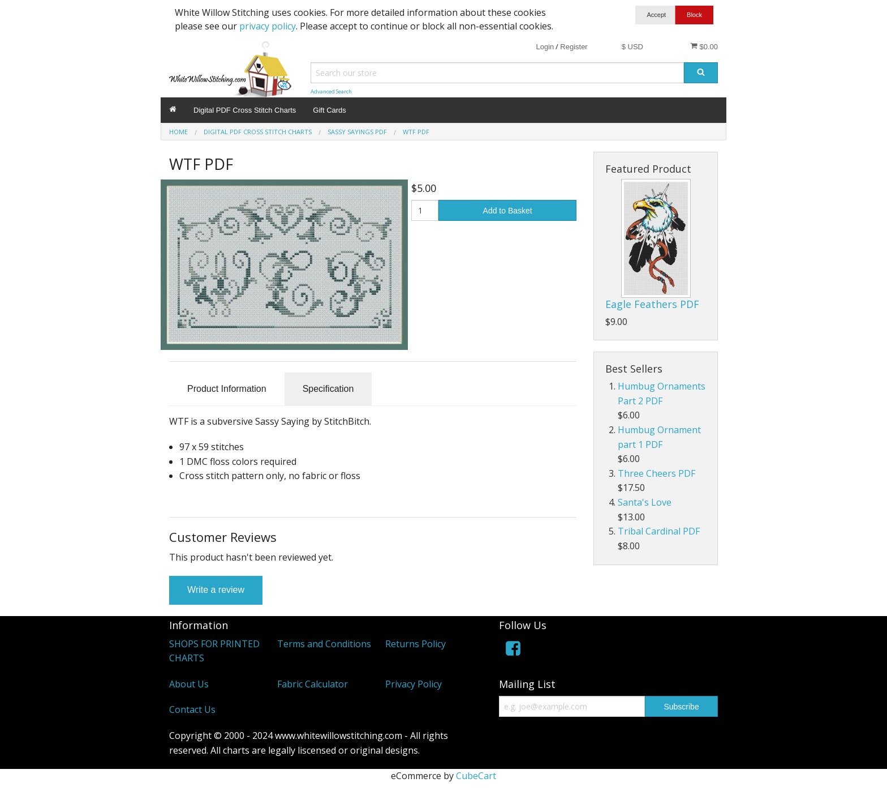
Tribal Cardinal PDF (659, 531)
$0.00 (704, 46)
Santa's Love (644, 502)
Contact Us (192, 709)
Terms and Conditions (324, 644)
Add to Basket (507, 210)
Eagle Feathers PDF (652, 304)
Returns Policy (415, 644)
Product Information (226, 389)
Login (545, 46)
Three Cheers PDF (656, 473)
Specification (328, 389)
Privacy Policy (413, 684)
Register (573, 46)
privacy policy (267, 26)
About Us (189, 684)
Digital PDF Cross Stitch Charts (244, 110)
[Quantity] (425, 210)
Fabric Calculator (312, 684)
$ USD (632, 46)
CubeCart (476, 776)
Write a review (215, 590)
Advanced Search (331, 91)
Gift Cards (329, 110)
